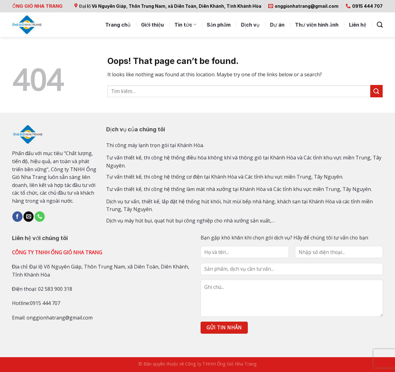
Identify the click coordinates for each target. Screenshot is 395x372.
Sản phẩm (219, 25)
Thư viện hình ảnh (317, 25)
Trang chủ (118, 25)
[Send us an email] (28, 216)
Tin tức (185, 25)
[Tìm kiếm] (380, 24)
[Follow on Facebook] (17, 216)
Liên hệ (357, 25)
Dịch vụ (250, 25)
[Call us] (40, 216)
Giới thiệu (152, 25)
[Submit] (376, 91)
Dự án (277, 25)
